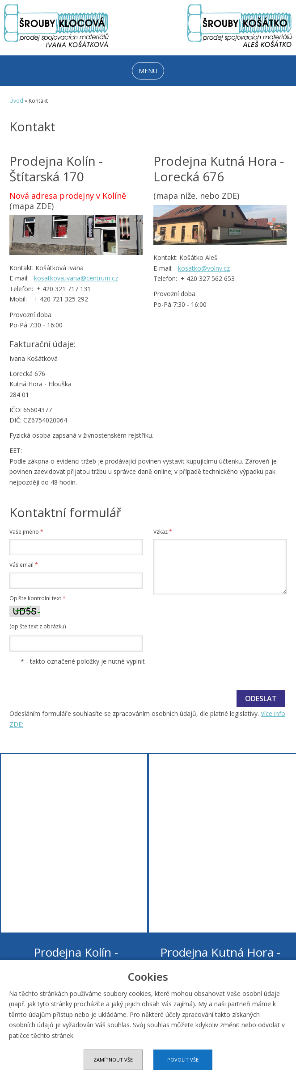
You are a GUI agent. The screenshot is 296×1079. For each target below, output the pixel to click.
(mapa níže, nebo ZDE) (196, 195)
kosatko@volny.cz (204, 268)
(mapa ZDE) (31, 206)
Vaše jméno (26, 531)
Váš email (23, 565)
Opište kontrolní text (37, 598)
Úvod (16, 101)
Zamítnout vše (113, 1059)
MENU (148, 71)
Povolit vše (183, 1059)
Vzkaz (162, 531)
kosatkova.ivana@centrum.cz (76, 278)
